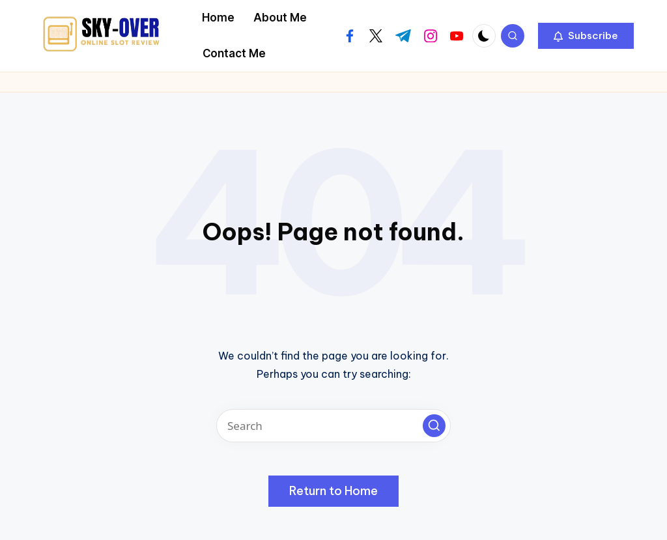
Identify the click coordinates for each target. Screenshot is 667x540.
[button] (585, 36)
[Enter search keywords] (333, 425)
